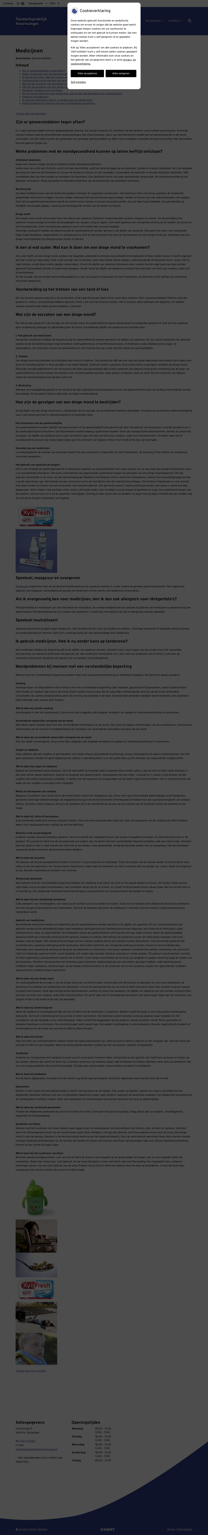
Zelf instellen (78, 82)
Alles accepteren (87, 73)
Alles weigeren (121, 73)
